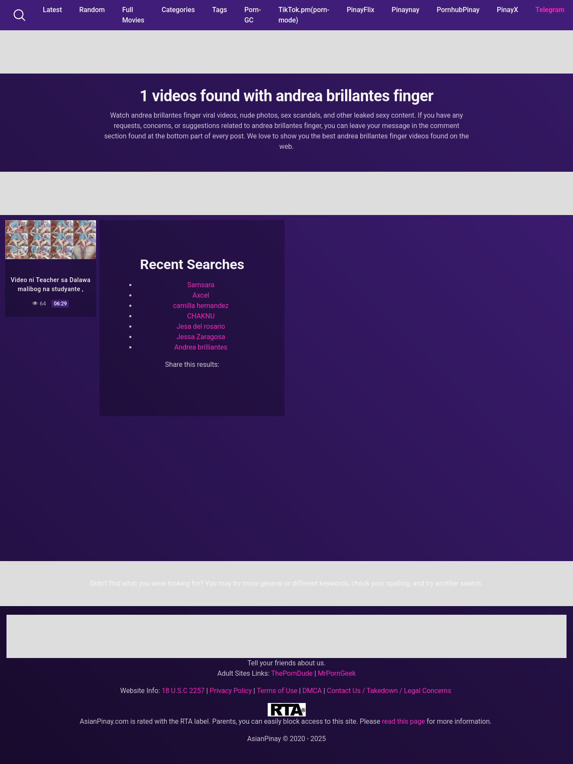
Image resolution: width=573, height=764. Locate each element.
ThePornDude (292, 673)
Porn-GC (252, 15)
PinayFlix (361, 10)
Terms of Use (277, 691)
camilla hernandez (201, 306)
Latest (52, 10)
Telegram (549, 10)
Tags (219, 10)
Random (92, 10)
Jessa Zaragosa (200, 337)
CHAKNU (200, 316)
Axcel (200, 295)
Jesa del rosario (200, 326)
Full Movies (133, 15)
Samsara (200, 285)
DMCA (312, 691)
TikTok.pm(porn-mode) (304, 15)
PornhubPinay (458, 10)
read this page (403, 721)
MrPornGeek (337, 673)
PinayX (507, 10)
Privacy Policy (231, 691)
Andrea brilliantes (200, 347)
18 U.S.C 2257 (183, 691)
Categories (178, 10)
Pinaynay (405, 10)
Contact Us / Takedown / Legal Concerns (389, 691)
